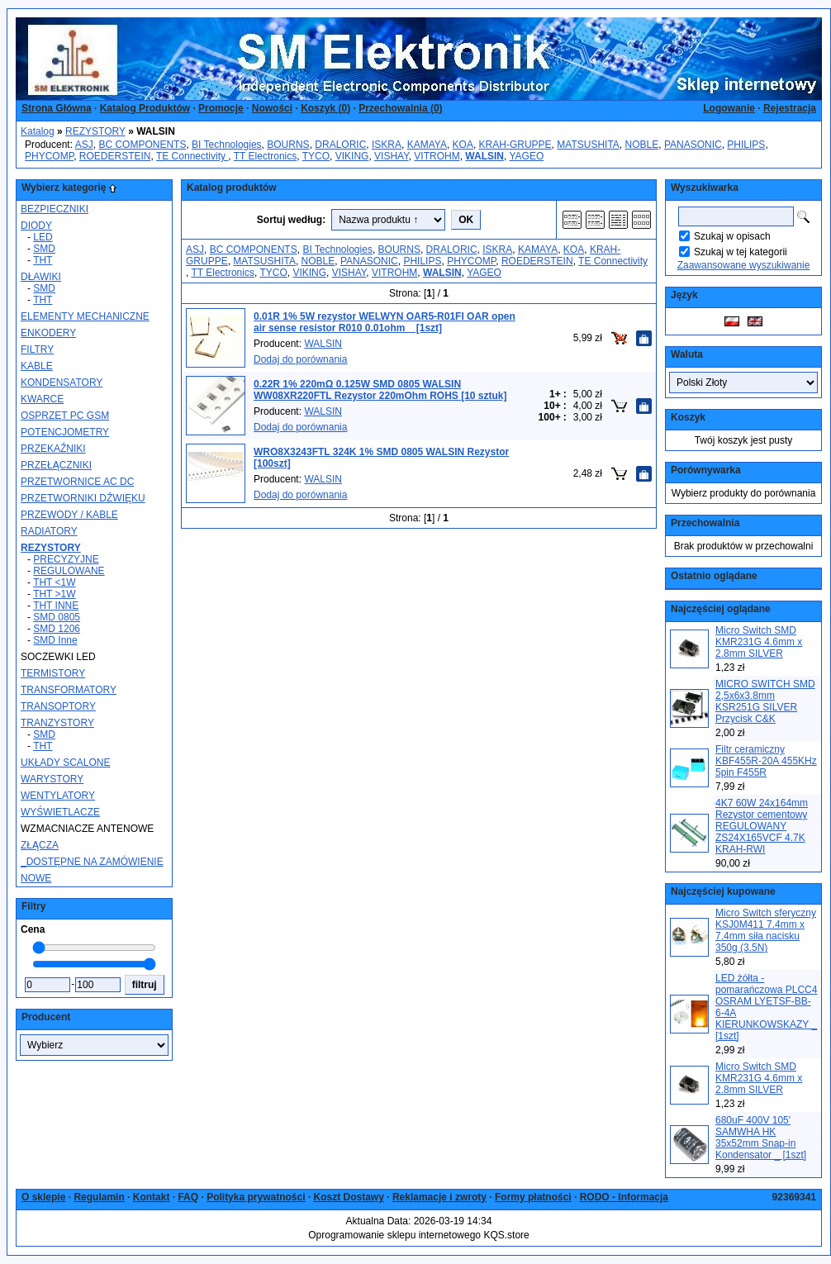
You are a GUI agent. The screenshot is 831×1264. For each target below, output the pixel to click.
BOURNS (288, 144)
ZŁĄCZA (40, 845)
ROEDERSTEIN (115, 156)
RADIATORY (49, 531)
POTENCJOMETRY (65, 432)
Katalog (38, 131)
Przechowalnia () (400, 108)
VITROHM (436, 156)
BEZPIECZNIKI (54, 209)
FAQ (188, 1197)
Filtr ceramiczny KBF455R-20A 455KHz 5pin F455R (766, 761)
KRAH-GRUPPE (515, 144)
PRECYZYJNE (65, 559)
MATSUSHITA (588, 144)
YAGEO (526, 156)
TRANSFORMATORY (68, 690)
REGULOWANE (68, 571)
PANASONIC (693, 144)
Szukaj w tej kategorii (740, 252)
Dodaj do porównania (300, 359)
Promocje (221, 108)
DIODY (36, 225)
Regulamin (99, 1197)
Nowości (272, 108)
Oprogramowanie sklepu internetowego (394, 1235)
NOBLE (642, 144)
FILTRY (37, 349)
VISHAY (391, 156)
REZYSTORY (95, 131)
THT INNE (55, 605)
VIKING (352, 156)
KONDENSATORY (61, 382)
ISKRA (386, 144)
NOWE (36, 878)
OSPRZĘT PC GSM (65, 415)
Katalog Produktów (145, 108)
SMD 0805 (56, 617)
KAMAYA (427, 144)
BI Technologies (227, 144)
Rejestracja (789, 108)
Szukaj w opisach (732, 236)
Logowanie (729, 108)
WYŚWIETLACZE (60, 812)
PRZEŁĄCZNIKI (56, 465)
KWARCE (42, 399)
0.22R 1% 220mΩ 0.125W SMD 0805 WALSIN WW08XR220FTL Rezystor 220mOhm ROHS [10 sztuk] (380, 390)
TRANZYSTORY (57, 723)
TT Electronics (265, 156)
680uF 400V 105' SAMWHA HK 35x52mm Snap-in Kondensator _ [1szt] (760, 1137)
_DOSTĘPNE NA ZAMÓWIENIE (92, 861)
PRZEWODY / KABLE (69, 514)
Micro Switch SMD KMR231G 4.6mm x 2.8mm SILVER (758, 642)
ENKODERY (48, 333)
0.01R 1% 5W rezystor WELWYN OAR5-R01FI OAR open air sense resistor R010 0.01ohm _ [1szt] (384, 322)
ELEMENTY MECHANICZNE (85, 316)
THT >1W (54, 594)
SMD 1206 (56, 628)
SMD (44, 248)
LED (42, 237)
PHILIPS (746, 144)
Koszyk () (325, 108)
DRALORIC (340, 144)
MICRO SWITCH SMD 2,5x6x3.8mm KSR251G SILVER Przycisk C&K (765, 701)
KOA (463, 144)
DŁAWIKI (41, 277)
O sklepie (43, 1197)
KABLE (37, 366)
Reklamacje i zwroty (439, 1197)
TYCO (316, 156)
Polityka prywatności (256, 1197)
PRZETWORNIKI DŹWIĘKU (83, 498)
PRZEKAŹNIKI (53, 448)
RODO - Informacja (624, 1197)
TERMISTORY (53, 673)
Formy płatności (533, 1197)
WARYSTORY (52, 779)
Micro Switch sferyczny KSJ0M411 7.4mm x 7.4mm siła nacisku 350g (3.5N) (765, 930)
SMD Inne (55, 640)
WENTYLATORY (58, 795)
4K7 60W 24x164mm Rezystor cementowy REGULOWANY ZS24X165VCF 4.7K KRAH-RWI (761, 826)
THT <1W (54, 582)
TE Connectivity (192, 156)
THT (42, 260)
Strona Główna (56, 108)
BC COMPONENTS (142, 144)
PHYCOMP (49, 156)
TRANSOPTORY (58, 706)
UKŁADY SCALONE (66, 762)
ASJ (84, 144)
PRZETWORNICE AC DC (77, 481)
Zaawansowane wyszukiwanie (743, 265)
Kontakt (151, 1197)
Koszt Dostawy (349, 1197)
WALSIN (323, 343)
